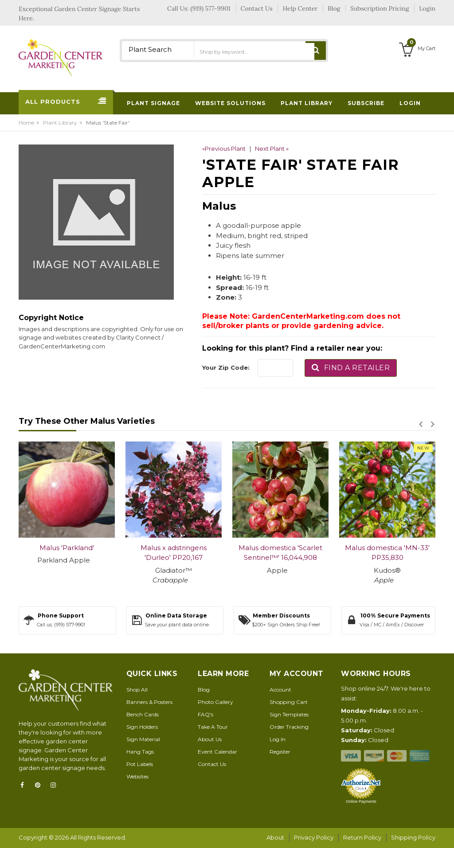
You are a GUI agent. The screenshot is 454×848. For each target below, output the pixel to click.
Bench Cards (142, 714)
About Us (210, 739)
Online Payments (361, 801)
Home (26, 122)
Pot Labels (139, 764)
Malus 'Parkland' (66, 547)
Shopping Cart (289, 702)
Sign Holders (142, 726)
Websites (137, 776)
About (275, 837)
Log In (278, 739)
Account (280, 689)
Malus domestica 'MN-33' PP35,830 (387, 552)
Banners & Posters (149, 702)
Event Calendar (217, 751)
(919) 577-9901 (211, 8)
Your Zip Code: (226, 367)
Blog (204, 689)
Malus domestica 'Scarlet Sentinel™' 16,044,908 (280, 552)
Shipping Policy (413, 837)
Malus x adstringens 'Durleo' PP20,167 (174, 552)
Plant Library (60, 122)
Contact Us (212, 764)
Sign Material (143, 739)
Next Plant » (272, 148)
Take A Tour (213, 726)
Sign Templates (289, 714)
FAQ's (205, 714)
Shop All (137, 689)
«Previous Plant (224, 148)
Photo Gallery (215, 702)
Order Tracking (289, 726)
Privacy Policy (313, 837)
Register (280, 751)
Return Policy (362, 837)
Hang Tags (140, 751)
